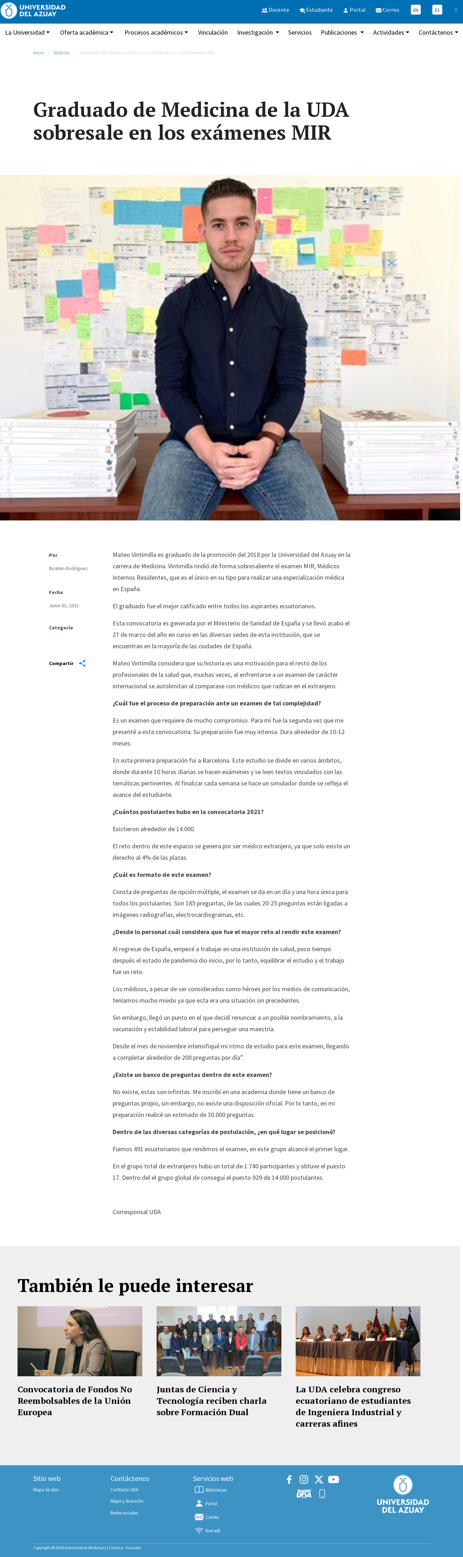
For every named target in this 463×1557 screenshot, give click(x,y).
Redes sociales (124, 1513)
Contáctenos (436, 32)
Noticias (62, 53)
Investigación (255, 32)
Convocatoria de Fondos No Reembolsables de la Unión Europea (75, 1400)
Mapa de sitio (46, 1489)
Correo (206, 1517)
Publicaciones (340, 32)
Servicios (300, 32)
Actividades (388, 32)
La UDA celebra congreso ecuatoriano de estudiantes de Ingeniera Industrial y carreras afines (353, 1406)
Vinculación (213, 32)
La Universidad (25, 32)
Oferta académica (84, 32)
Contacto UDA (124, 1489)
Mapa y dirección (126, 1501)
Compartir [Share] (67, 663)
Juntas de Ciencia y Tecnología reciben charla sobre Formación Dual (212, 1400)
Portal (205, 1503)
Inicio (38, 53)
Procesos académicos (153, 32)
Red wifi (207, 1530)
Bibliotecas (210, 1490)
